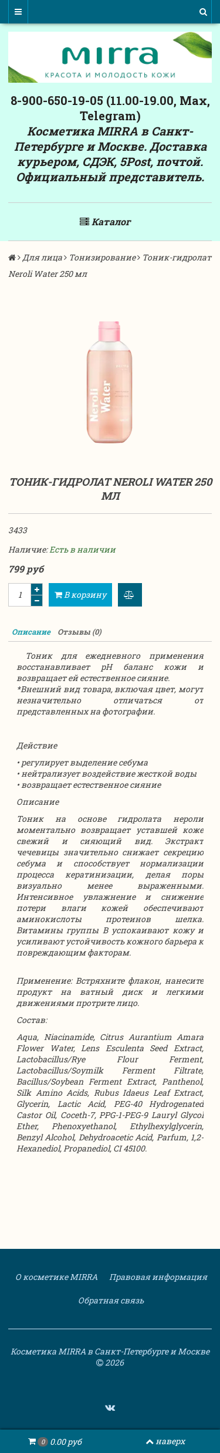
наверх (165, 1441)
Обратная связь (110, 1300)
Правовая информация (157, 1276)
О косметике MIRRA (55, 1276)
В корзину (80, 594)
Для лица (42, 257)
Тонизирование (102, 257)
